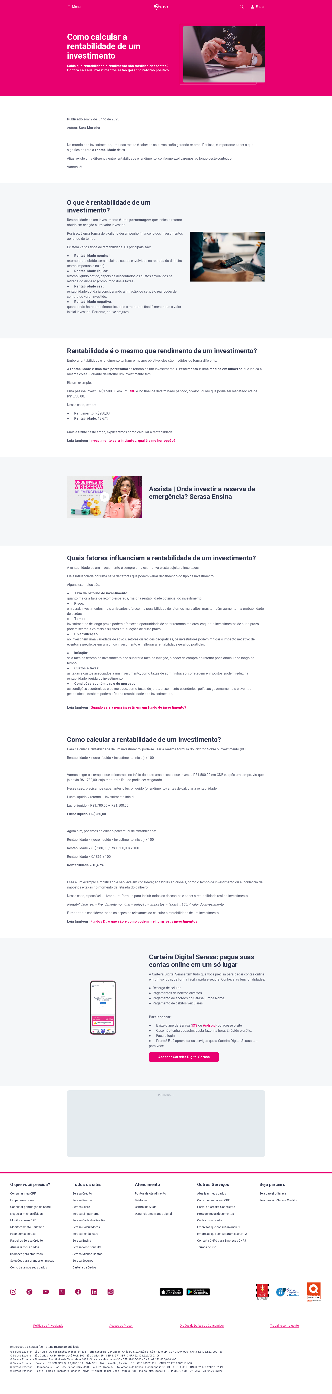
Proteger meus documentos (215, 1213)
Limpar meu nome (22, 1200)
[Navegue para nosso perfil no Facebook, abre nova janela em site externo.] (78, 1292)
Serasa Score (81, 1207)
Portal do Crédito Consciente (216, 1207)
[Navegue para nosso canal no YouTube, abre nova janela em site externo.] (46, 1292)
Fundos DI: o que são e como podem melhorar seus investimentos (143, 921)
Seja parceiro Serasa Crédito (278, 1200)
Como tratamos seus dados (28, 1267)
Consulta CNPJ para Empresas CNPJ (221, 1240)
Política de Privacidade (48, 1325)
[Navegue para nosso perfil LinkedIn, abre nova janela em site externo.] (94, 1292)
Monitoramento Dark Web (27, 1227)
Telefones (141, 1200)
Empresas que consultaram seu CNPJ (222, 1233)
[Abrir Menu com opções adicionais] (74, 7)
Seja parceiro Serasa (272, 1193)
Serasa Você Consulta (87, 1247)
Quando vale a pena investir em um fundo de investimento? (138, 707)
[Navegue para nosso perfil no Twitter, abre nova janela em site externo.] (62, 1292)
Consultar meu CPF (23, 1193)
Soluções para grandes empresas (32, 1260)
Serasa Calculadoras (86, 1227)
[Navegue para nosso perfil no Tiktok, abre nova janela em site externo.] (29, 1292)
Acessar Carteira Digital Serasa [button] (184, 1057)
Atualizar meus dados (24, 1247)
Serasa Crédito (82, 1193)
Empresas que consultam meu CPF (220, 1227)
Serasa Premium (83, 1200)
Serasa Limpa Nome (86, 1213)
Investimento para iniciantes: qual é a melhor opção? (133, 441)
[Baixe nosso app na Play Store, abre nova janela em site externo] (198, 1295)
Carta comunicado (209, 1220)
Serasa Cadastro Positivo (89, 1220)
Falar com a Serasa (23, 1233)
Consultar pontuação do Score (30, 1207)
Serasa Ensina (82, 1240)
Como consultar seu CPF (213, 1200)
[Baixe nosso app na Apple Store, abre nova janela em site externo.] (171, 1295)
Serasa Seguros (83, 1260)
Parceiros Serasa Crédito (26, 1240)
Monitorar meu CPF (23, 1220)
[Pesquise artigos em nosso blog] (241, 7)
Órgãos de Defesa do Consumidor (202, 1325)
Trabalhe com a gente (284, 1325)
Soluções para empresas (26, 1254)
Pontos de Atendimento (150, 1193)
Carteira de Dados (84, 1267)
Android (209, 1025)
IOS (194, 1025)
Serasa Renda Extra (86, 1233)
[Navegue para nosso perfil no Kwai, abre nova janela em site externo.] (111, 1292)
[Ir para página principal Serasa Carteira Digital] (161, 6)
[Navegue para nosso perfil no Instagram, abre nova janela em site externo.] (13, 1292)
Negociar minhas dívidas (26, 1213)
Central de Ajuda (146, 1207)
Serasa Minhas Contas (87, 1254)
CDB (131, 391)
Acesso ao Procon (121, 1325)
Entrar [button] (258, 7)
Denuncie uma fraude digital (153, 1213)
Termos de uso (206, 1247)
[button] (104, 497)
